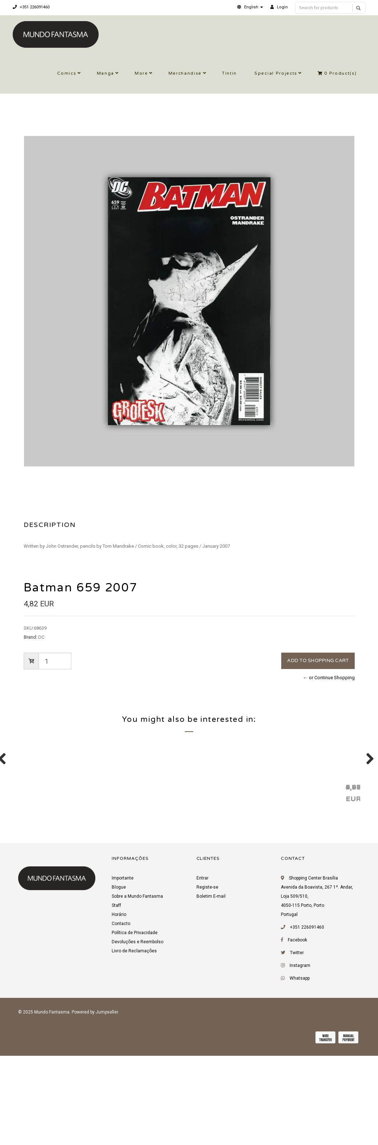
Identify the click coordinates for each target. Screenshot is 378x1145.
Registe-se (207, 979)
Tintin (229, 73)
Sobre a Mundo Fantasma (137, 988)
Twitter (297, 1044)
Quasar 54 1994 (262, 879)
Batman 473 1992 (54, 879)
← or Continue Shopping (329, 677)
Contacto (121, 1015)
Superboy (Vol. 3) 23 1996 (173, 879)
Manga (105, 73)
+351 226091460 (31, 7)
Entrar (202, 970)
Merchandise (185, 73)
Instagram (300, 1057)
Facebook (297, 1032)
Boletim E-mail (211, 988)
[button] (250, 7)
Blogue (119, 979)
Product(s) (337, 73)
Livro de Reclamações (134, 1043)
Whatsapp (300, 1070)
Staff (116, 997)
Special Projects (275, 73)
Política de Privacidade (135, 1024)
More (141, 73)
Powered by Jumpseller (95, 1104)
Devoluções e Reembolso (137, 1033)
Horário (119, 1006)
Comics (66, 73)
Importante (123, 970)
